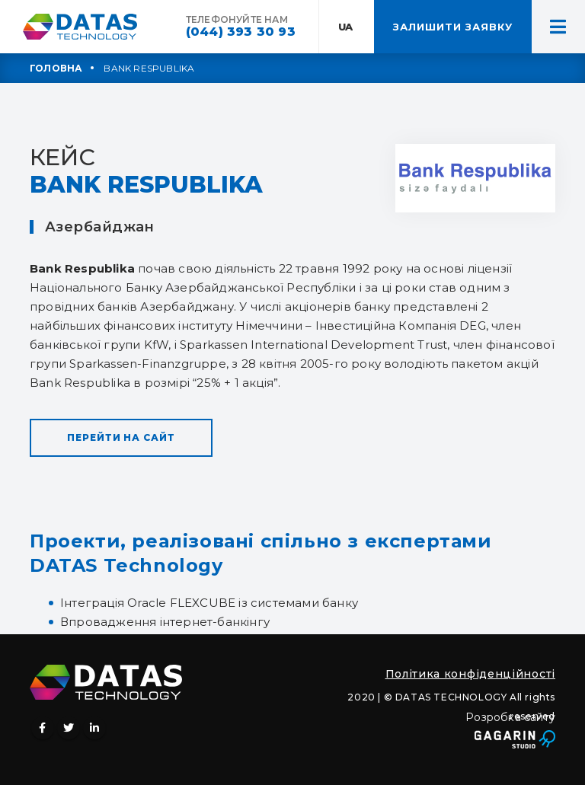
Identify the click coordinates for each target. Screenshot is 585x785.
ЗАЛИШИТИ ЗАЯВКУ (453, 27)
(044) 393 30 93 (241, 31)
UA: (347, 27)
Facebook (42, 727)
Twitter (68, 727)
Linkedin (94, 727)
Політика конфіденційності (470, 674)
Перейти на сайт (121, 437)
